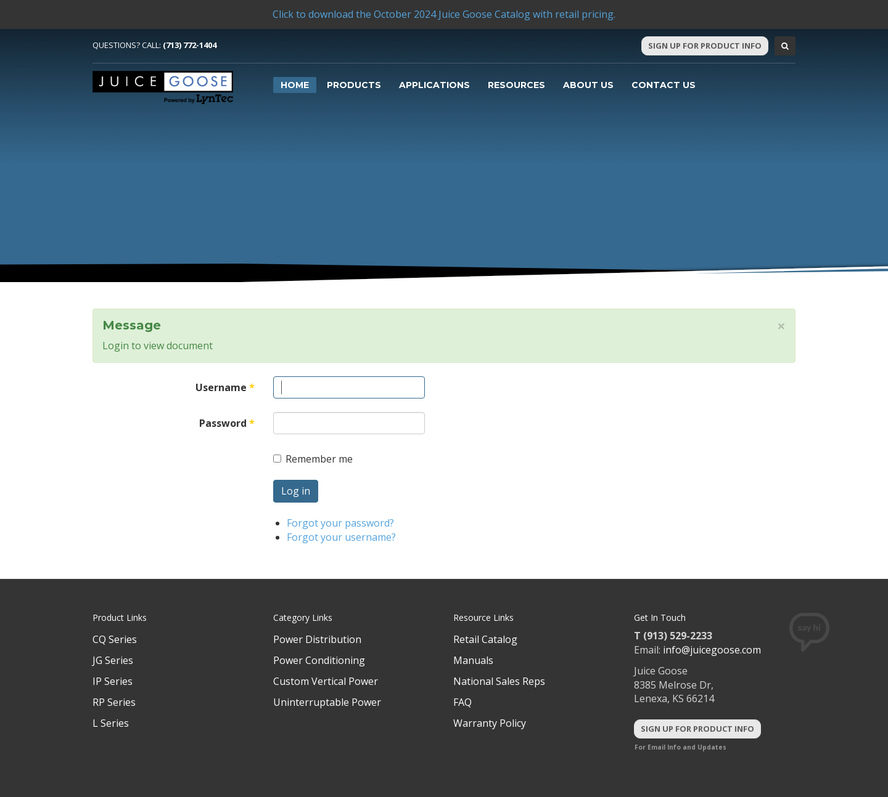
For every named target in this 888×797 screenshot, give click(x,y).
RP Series (114, 702)
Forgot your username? (341, 537)
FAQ (462, 702)
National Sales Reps (499, 681)
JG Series (112, 660)
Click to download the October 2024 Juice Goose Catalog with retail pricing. (444, 14)
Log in (295, 491)
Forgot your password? (340, 523)
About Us (588, 85)
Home (295, 85)
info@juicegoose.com (712, 650)
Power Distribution (317, 639)
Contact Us (663, 85)
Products (354, 85)
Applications (434, 85)
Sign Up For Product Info (705, 45)
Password (227, 423)
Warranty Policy (489, 723)
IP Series (112, 681)
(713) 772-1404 (189, 45)
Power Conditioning (319, 660)
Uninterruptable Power (327, 702)
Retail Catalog (485, 639)
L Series (110, 723)
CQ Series (114, 639)
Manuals (473, 660)
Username (225, 387)
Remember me (313, 459)
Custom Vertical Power (325, 681)
